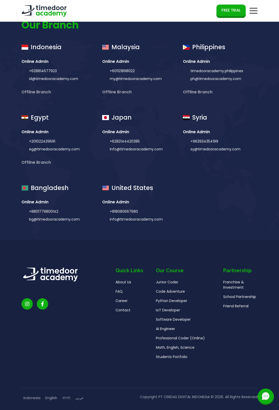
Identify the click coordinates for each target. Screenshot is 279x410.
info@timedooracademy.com (136, 149)
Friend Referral (235, 308)
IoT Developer (168, 312)
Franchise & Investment (233, 287)
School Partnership (239, 298)
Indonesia (31, 397)
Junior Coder (167, 284)
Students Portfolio (171, 358)
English (51, 397)
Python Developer (171, 302)
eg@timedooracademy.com (54, 149)
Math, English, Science (175, 349)
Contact (123, 312)
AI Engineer (165, 330)
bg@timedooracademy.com (54, 221)
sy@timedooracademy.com (214, 149)
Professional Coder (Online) (180, 340)
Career (122, 302)
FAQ (119, 293)
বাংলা (66, 397)
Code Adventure (170, 293)
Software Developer (173, 321)
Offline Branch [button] (36, 92)
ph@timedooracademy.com (215, 78)
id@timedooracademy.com (53, 78)
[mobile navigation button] (253, 11)
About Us (123, 284)
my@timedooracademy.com (135, 78)
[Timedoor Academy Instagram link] (27, 306)
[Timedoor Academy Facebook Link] (42, 306)
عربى (79, 397)
